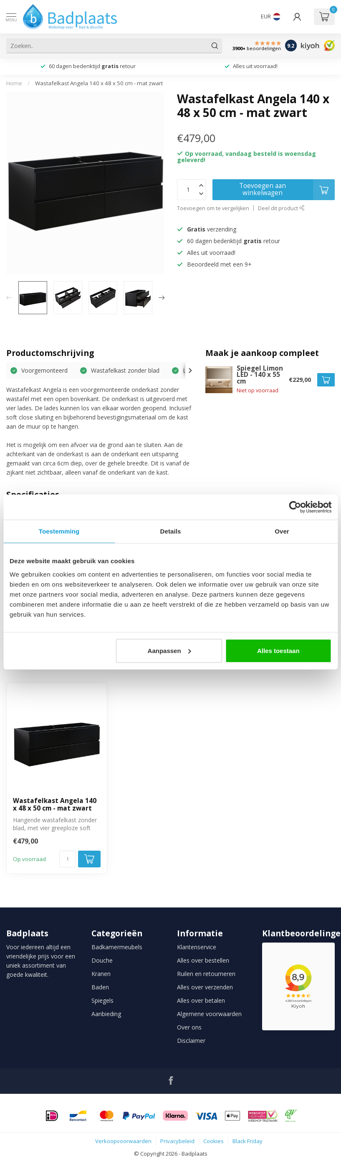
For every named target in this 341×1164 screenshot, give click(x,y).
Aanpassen (169, 650)
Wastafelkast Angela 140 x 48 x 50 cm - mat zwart (99, 83)
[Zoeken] (215, 45)
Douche (102, 960)
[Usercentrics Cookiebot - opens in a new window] (294, 507)
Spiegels (102, 1000)
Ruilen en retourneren (206, 974)
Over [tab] (282, 531)
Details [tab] (170, 531)
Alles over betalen (201, 1000)
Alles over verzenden (205, 987)
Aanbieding (106, 1014)
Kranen (101, 974)
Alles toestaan (278, 650)
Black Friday (247, 1141)
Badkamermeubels (116, 947)
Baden (100, 987)
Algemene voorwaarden (209, 1014)
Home (14, 83)
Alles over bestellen (203, 960)
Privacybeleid (177, 1141)
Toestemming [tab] (59, 531)
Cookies (213, 1141)
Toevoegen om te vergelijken (213, 208)
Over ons (189, 1027)
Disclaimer (191, 1041)
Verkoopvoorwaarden (123, 1141)
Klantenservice (196, 947)
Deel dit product (281, 208)
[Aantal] (67, 859)
